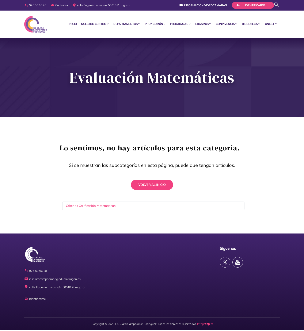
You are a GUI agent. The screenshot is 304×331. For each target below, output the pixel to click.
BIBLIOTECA (250, 24)
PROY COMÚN (154, 24)
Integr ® (205, 324)
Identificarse (251, 5)
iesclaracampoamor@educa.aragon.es (52, 280)
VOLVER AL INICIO (152, 185)
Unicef (270, 24)
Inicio (73, 24)
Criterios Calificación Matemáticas (90, 206)
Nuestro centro (93, 24)
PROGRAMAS (179, 24)
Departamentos (125, 24)
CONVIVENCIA (225, 24)
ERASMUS (202, 24)
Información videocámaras (203, 5)
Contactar (59, 5)
